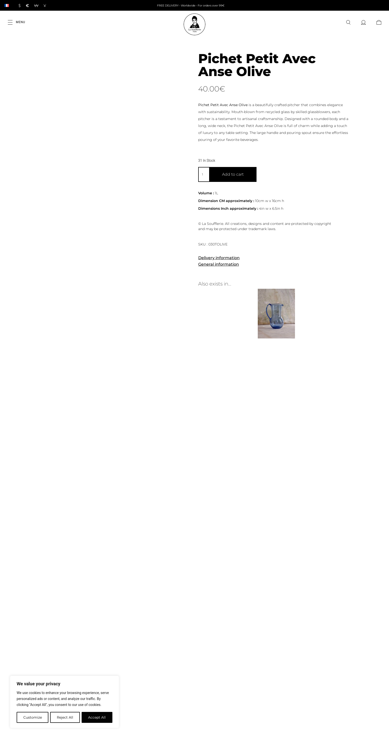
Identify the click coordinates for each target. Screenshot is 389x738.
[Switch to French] (6, 5)
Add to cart (233, 174)
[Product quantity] (203, 174)
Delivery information (219, 257)
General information (218, 264)
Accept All (97, 717)
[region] (64, 702)
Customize (32, 717)
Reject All (65, 717)
